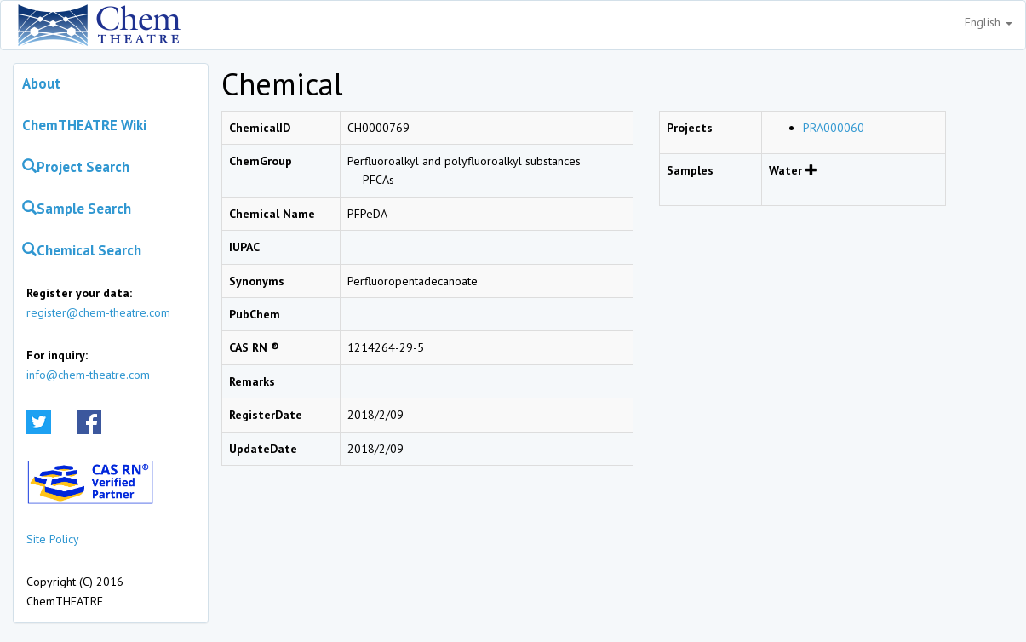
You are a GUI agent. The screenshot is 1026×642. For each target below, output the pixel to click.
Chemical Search (81, 250)
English (988, 22)
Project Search (75, 167)
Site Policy (52, 539)
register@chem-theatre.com (98, 312)
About (41, 83)
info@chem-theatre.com (88, 374)
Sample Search (76, 208)
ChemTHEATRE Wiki (84, 125)
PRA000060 (833, 127)
